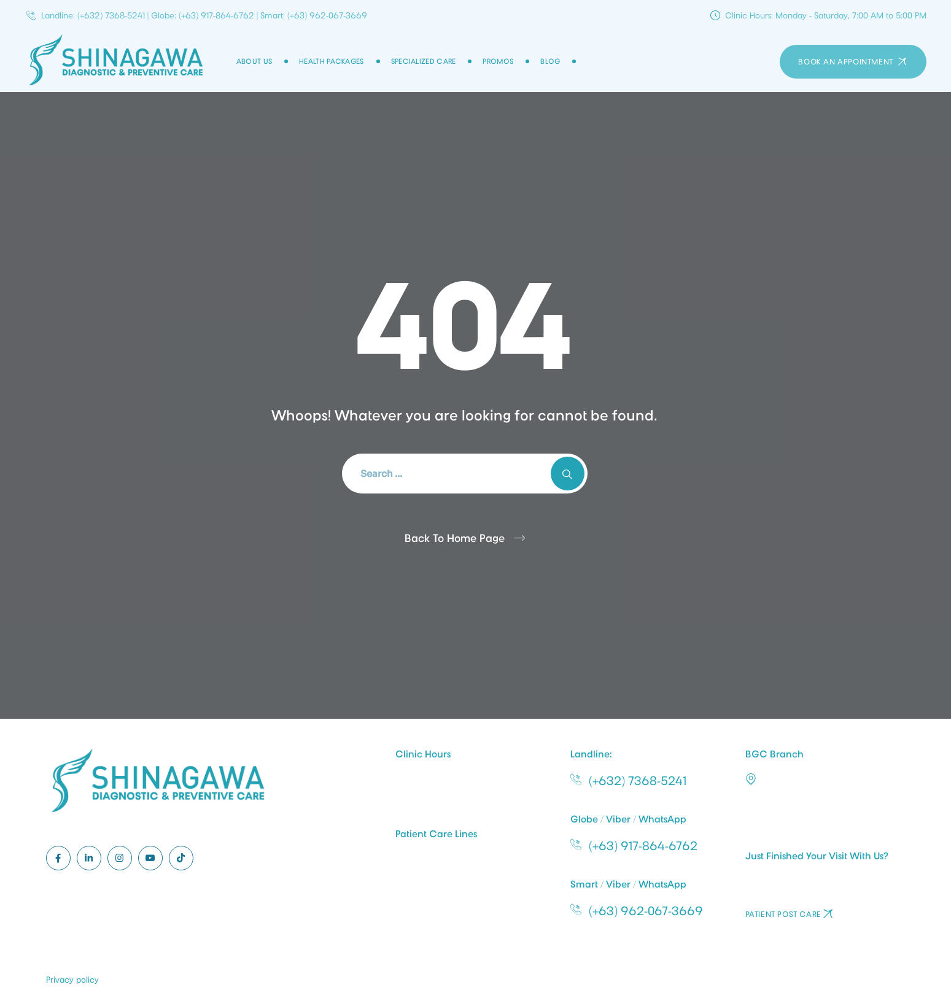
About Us (254, 61)
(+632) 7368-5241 (637, 781)
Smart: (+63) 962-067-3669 (313, 15)
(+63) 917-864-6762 (643, 846)
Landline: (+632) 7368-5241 (93, 15)
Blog (550, 61)
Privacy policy (72, 979)
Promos (498, 61)
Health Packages (331, 61)
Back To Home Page (455, 538)
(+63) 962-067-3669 (646, 911)
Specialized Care (423, 61)
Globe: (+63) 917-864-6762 (202, 15)
